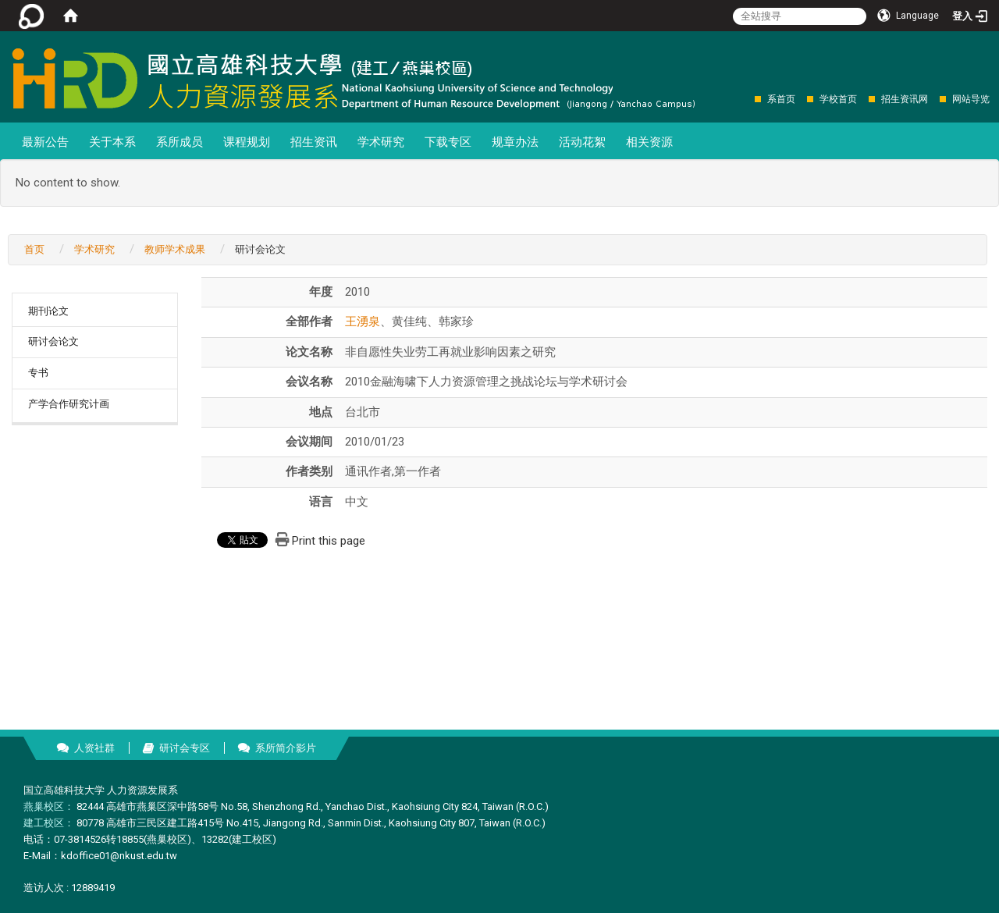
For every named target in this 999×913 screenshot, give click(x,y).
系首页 (781, 99)
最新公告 (45, 142)
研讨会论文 (53, 341)
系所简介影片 (285, 748)
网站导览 (971, 99)
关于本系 (112, 142)
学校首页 (838, 99)
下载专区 (448, 142)
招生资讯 (313, 142)
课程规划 (246, 142)
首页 (34, 249)
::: (746, 99)
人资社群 (94, 748)
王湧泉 (362, 321)
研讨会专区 (184, 748)
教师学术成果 (174, 249)
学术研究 (380, 142)
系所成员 (179, 142)
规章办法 (515, 142)
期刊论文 (48, 311)
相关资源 (649, 142)
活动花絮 (582, 142)
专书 (38, 372)
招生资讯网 (904, 99)
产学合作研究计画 (68, 404)
